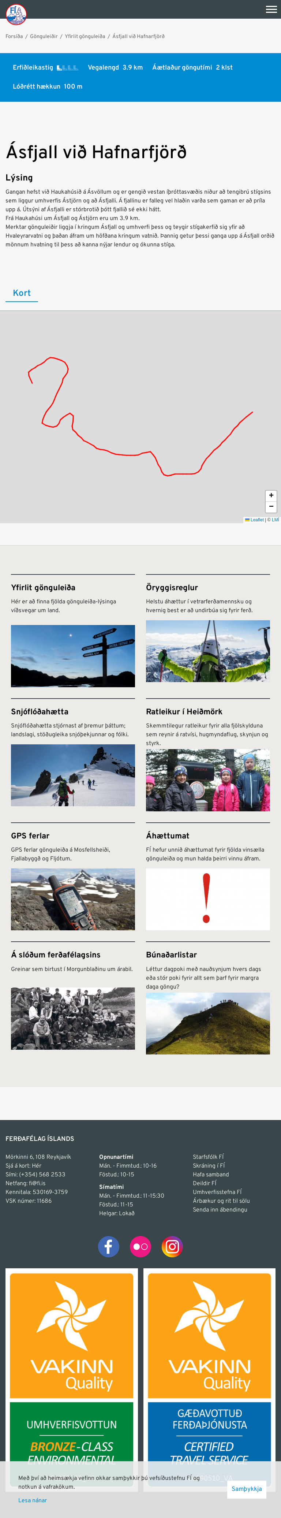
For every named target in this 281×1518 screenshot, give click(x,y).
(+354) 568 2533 (42, 1175)
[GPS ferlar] (72, 876)
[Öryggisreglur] (208, 630)
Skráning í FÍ (209, 1166)
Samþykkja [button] (247, 1489)
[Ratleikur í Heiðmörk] (208, 754)
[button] (271, 496)
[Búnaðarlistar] (208, 997)
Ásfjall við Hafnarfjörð (138, 36)
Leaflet (254, 519)
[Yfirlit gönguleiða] (72, 630)
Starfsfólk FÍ (208, 1157)
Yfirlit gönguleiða (85, 36)
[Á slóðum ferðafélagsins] (72, 997)
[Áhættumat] (208, 876)
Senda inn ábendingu (220, 1210)
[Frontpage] (16, 14)
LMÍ (275, 519)
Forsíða (14, 36)
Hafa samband (211, 1175)
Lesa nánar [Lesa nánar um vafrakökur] (32, 1500)
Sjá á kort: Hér (23, 1166)
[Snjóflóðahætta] (72, 754)
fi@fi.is (37, 1183)
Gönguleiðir (44, 36)
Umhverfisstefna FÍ (217, 1192)
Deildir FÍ (204, 1183)
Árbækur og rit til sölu (221, 1201)
